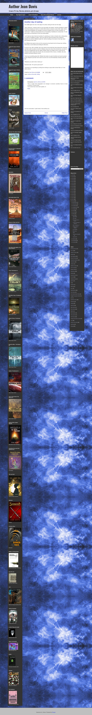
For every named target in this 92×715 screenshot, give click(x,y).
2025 (73, 176)
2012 (73, 197)
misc (71, 288)
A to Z (72, 250)
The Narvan (73, 316)
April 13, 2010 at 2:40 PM (39, 81)
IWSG (72, 286)
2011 (73, 199)
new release (73, 292)
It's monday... (75, 229)
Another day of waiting (75, 227)
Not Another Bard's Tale (75, 294)
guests (72, 280)
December (75, 202)
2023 (73, 179)
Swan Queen (73, 312)
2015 (73, 192)
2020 (73, 184)
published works (74, 299)
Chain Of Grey (73, 258)
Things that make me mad (75, 318)
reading (72, 303)
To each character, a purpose (76, 223)
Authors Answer (74, 252)
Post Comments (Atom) (49, 117)
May (74, 213)
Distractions (73, 271)
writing (38, 74)
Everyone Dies (73, 275)
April (74, 215)
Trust (72, 320)
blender (72, 254)
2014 (73, 194)
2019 (73, 186)
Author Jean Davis (23, 6)
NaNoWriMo (73, 290)
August (74, 208)
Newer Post (27, 113)
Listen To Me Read (33, 14)
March (74, 238)
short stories (73, 309)
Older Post (65, 113)
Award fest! (75, 236)
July (74, 210)
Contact (59, 14)
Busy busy (75, 231)
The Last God (73, 314)
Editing (72, 273)
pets (71, 297)
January (74, 242)
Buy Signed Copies (20, 14)
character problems (74, 260)
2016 (73, 191)
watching (72, 324)
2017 (73, 189)
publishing (72, 301)
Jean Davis (78, 23)
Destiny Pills (73, 269)
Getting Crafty (73, 278)
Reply (28, 88)
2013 (73, 196)
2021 (73, 183)
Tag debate (75, 216)
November (75, 203)
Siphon (72, 311)
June (74, 212)
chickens (72, 263)
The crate (74, 218)
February (75, 240)
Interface (72, 284)
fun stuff (72, 277)
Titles (74, 232)
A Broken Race (73, 248)
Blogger (53, 712)
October (74, 205)
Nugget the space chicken (75, 295)
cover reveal (73, 267)
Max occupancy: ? (76, 225)
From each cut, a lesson (76, 220)
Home (11, 14)
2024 (73, 178)
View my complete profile (75, 32)
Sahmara (72, 305)
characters (73, 261)
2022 (73, 181)
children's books (74, 265)
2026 (73, 175)
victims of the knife (32, 74)
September (75, 207)
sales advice (73, 307)
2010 (73, 200)
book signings (73, 256)
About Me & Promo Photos (47, 14)
